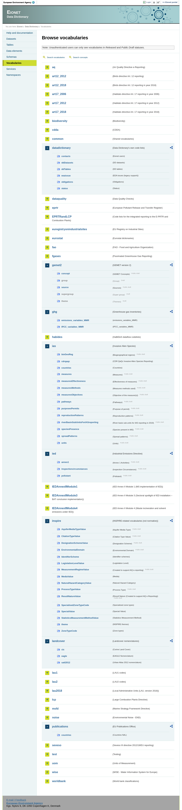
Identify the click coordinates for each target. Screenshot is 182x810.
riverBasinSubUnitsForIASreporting (79, 422)
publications (60, 726)
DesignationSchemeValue (74, 543)
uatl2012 (65, 662)
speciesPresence (70, 429)
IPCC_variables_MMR (72, 326)
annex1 (65, 462)
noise (55, 717)
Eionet (20, 27)
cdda (55, 129)
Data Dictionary (31, 27)
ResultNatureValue (71, 596)
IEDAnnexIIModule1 (64, 486)
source (64, 287)
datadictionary (61, 147)
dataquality (59, 198)
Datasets (11, 38)
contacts (65, 156)
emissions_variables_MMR (75, 320)
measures (66, 374)
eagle (64, 656)
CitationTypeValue (70, 536)
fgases (56, 256)
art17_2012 (59, 103)
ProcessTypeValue (70, 589)
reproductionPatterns (72, 415)
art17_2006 (59, 94)
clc (62, 649)
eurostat (57, 238)
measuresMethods (70, 388)
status (64, 188)
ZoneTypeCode (69, 631)
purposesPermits (70, 408)
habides (57, 337)
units (64, 443)
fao (54, 247)
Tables (9, 44)
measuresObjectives (72, 394)
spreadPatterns (69, 436)
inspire (56, 520)
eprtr (55, 207)
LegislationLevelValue (72, 563)
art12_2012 (59, 76)
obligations (67, 182)
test (54, 754)
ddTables (66, 169)
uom (55, 763)
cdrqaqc (65, 361)
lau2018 (57, 690)
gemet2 (57, 265)
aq (53, 67)
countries (66, 368)
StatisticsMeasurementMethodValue (79, 618)
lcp (54, 699)
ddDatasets (67, 162)
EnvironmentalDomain (72, 550)
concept (65, 273)
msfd (55, 708)
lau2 (54, 681)
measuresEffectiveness (73, 381)
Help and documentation (19, 32)
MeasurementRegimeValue (75, 569)
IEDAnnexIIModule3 (64, 495)
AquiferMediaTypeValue (73, 529)
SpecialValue (68, 611)
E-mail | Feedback (16, 800)
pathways (66, 401)
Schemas (11, 56)
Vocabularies (13, 63)
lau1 (54, 672)
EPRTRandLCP (62, 216)
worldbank (59, 781)
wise (55, 772)
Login (148, 2)
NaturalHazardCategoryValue (76, 583)
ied (54, 453)
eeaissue (66, 175)
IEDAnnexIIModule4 (64, 508)
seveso (56, 745)
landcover (58, 641)
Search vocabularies (56, 57)
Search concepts (80, 57)
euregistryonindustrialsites (69, 229)
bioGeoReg (67, 354)
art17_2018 (59, 111)
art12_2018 (59, 85)
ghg (54, 311)
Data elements (14, 51)
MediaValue (67, 576)
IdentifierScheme (70, 556)
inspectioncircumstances (74, 469)
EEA (20, 2)
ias (54, 346)
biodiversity (59, 121)
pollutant (66, 475)
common (57, 138)
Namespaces (13, 75)
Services (11, 69)
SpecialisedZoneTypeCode (75, 605)
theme (64, 624)
